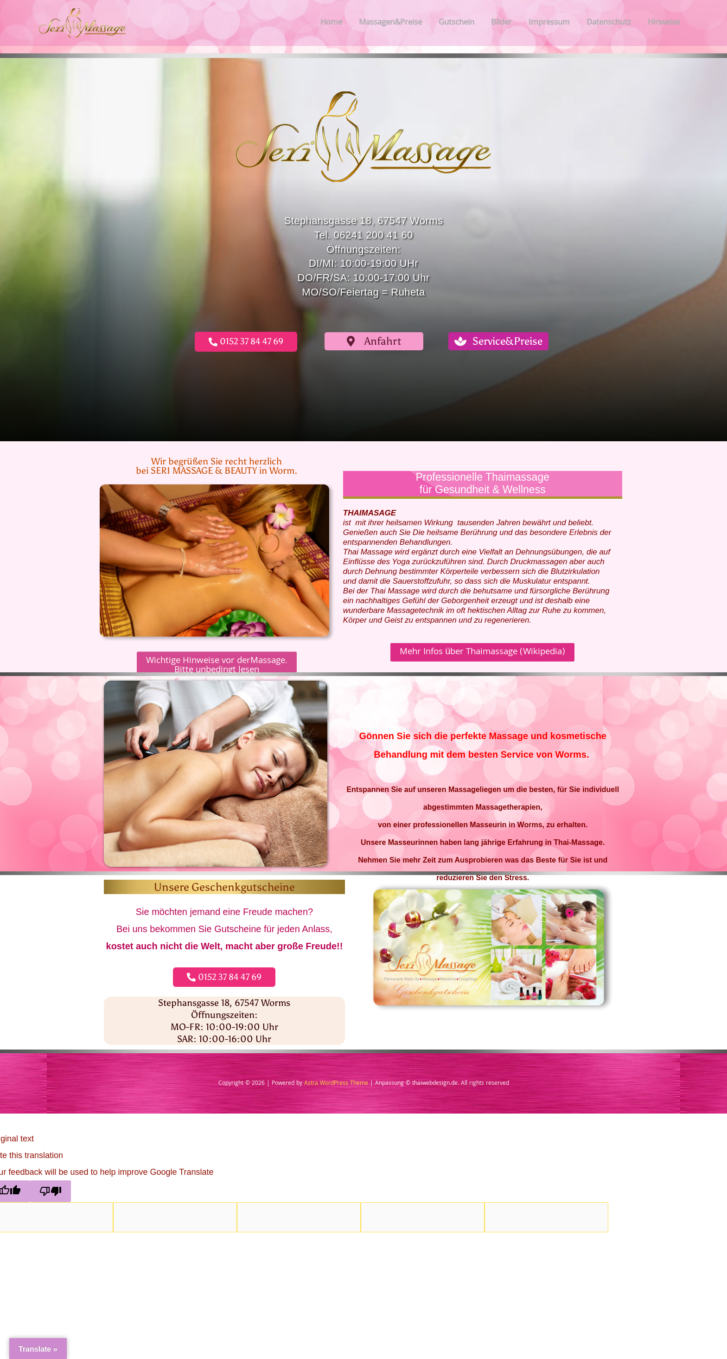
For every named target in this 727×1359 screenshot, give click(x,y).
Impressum (549, 23)
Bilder (501, 23)
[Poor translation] (50, 1191)
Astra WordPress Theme (336, 1083)
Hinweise (664, 23)
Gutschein (456, 23)
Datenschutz (609, 23)
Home (331, 23)
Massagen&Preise (390, 23)
